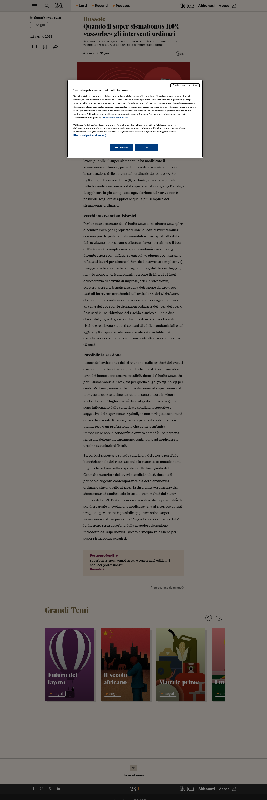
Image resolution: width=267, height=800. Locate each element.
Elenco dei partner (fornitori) (89, 135)
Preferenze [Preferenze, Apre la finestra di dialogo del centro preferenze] (121, 147)
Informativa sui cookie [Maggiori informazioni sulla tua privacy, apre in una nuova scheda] (115, 117)
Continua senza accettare (185, 85)
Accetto (146, 147)
